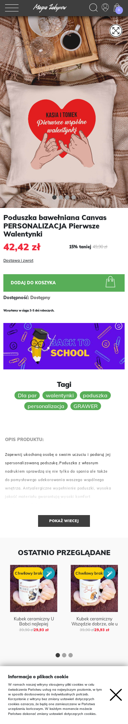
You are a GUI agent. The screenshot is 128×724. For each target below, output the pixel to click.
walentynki (60, 395)
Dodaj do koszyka (64, 282)
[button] (54, 198)
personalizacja (46, 406)
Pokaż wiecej (64, 520)
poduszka (95, 395)
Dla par (27, 395)
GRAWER (85, 406)
